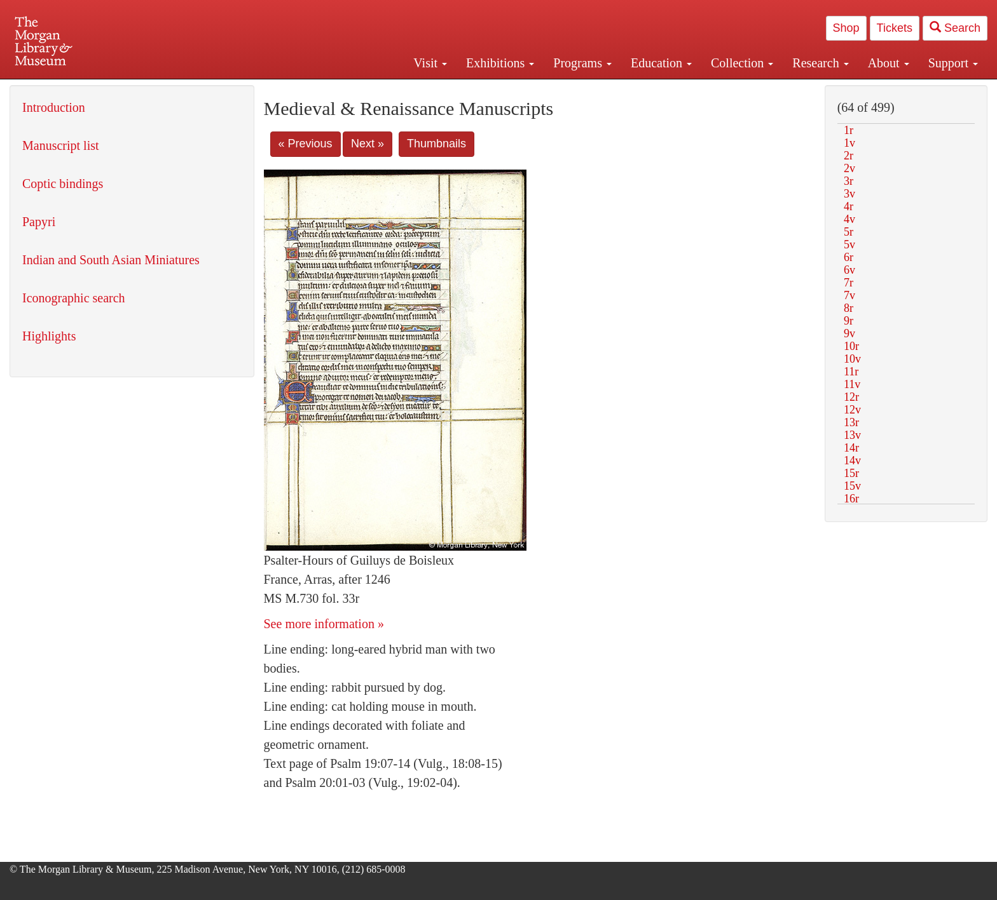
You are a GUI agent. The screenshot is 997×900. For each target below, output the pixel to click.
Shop (846, 28)
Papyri (38, 222)
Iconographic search (73, 298)
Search (955, 27)
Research (820, 63)
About (888, 63)
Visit (430, 63)
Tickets (894, 28)
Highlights (49, 336)
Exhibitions (500, 63)
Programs (582, 63)
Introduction (53, 107)
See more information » (324, 624)
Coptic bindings (62, 184)
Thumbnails (436, 143)
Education (661, 63)
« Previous (305, 143)
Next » (367, 143)
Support (953, 63)
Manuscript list (60, 145)
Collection (742, 63)
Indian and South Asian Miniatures (111, 260)
